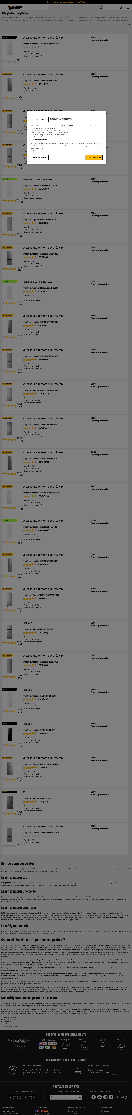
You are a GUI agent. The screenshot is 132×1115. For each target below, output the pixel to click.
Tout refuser (40, 119)
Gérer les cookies (40, 157)
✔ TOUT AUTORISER (94, 157)
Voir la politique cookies (39, 139)
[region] (66, 137)
